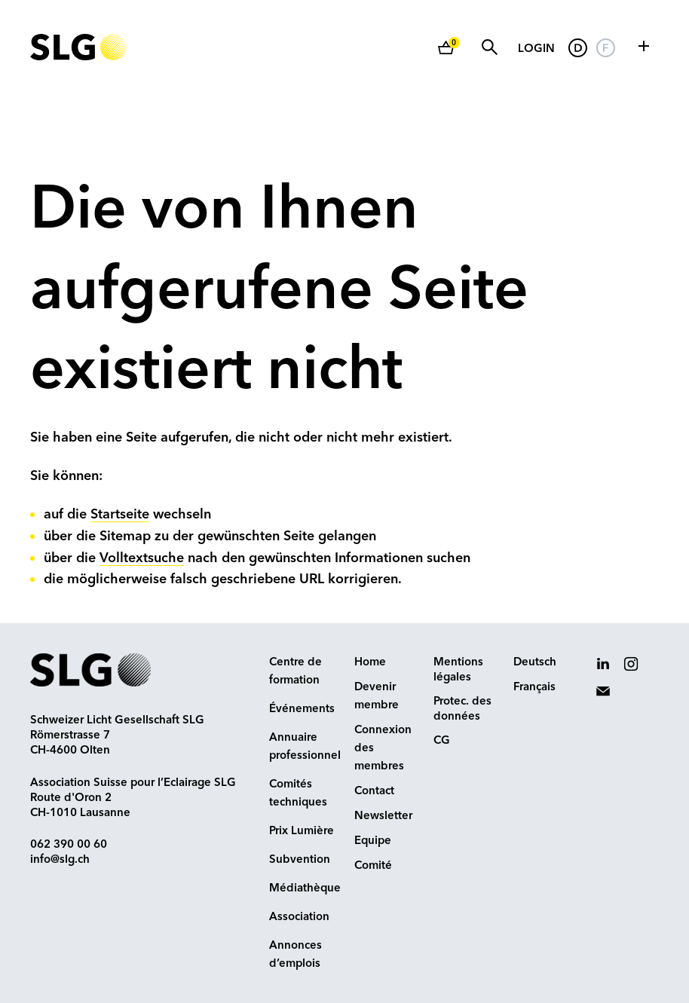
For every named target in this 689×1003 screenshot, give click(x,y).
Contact (374, 791)
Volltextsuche (142, 558)
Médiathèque (305, 888)
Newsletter (383, 816)
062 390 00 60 (68, 845)
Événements (302, 709)
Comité (373, 866)
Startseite (119, 514)
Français (534, 687)
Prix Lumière (301, 831)
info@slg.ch (60, 860)
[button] (644, 46)
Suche (489, 47)
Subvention (299, 860)
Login (536, 49)
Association (299, 917)
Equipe (372, 841)
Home (370, 662)
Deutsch (534, 662)
